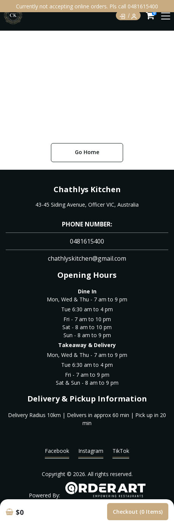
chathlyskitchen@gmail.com (87, 258)
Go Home (87, 152)
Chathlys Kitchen (87, 189)
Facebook (57, 452)
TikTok (120, 452)
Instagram (90, 452)
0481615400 (87, 241)
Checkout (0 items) (138, 511)
